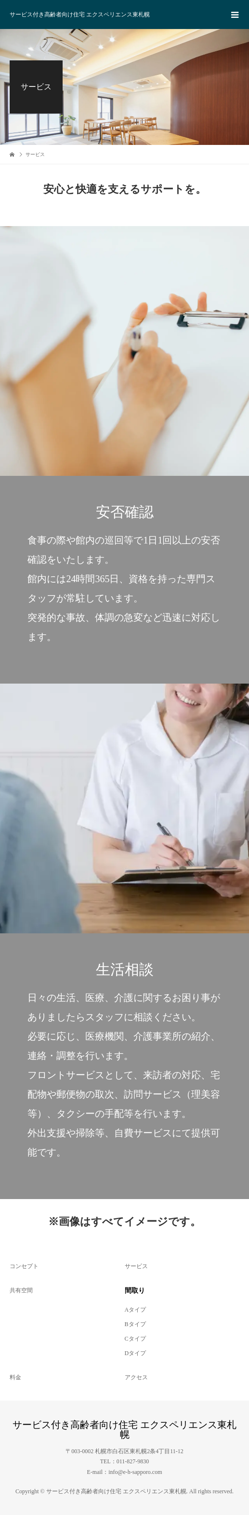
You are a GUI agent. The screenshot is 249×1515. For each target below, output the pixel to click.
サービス (136, 1266)
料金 (15, 1377)
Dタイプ (135, 1353)
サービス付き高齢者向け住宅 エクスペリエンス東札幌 (80, 14)
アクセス (136, 1377)
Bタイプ (135, 1324)
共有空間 (21, 1290)
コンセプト (24, 1266)
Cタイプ (135, 1338)
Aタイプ (135, 1309)
